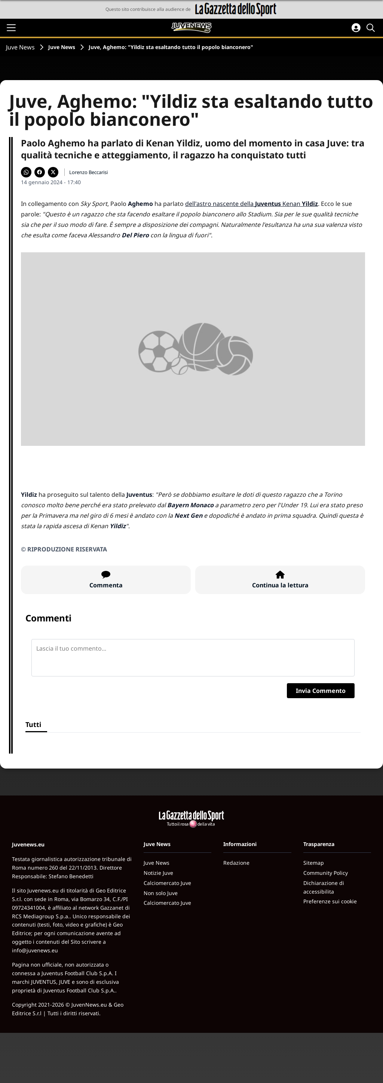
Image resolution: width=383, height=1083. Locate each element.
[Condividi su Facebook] (39, 172)
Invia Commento (321, 691)
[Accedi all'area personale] (356, 27)
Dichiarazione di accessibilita (323, 887)
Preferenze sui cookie (330, 901)
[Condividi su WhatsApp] (26, 172)
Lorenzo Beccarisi (88, 172)
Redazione (236, 862)
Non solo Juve (161, 893)
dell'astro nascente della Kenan (251, 204)
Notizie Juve (158, 872)
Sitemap (313, 862)
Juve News (20, 47)
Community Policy (325, 872)
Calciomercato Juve (167, 882)
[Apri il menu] (11, 27)
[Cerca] (372, 27)
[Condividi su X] (53, 172)
